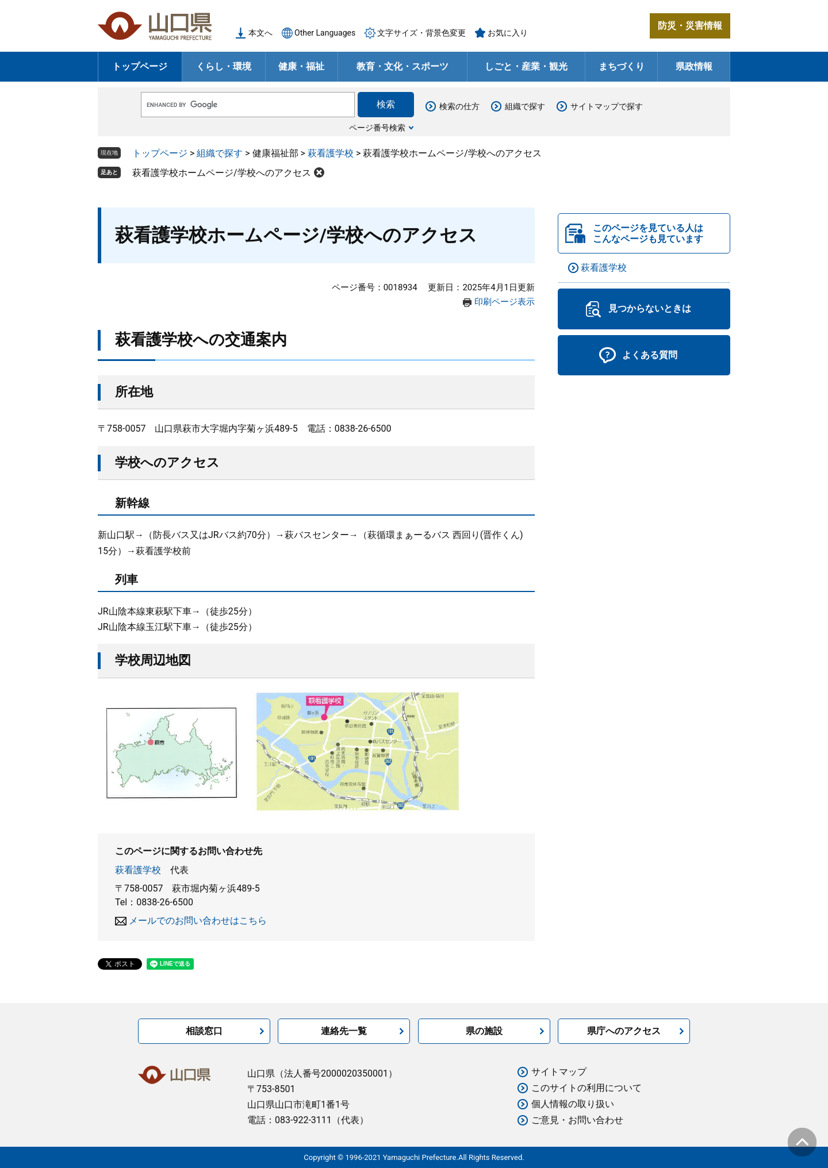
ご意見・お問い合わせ (577, 1120)
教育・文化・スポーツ (402, 66)
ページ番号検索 (377, 128)
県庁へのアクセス (624, 1030)
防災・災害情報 (690, 25)
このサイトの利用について (586, 1087)
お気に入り (508, 32)
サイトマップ (558, 1071)
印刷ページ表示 (504, 302)
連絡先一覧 (344, 1030)
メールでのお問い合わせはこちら (198, 920)
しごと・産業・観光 (526, 66)
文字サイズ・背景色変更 (421, 32)
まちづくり (622, 66)
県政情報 (694, 66)
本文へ (260, 32)
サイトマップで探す (606, 106)
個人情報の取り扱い (572, 1103)
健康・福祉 (301, 66)
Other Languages (324, 32)
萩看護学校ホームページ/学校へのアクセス (221, 172)
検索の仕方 (459, 106)
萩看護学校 (331, 153)
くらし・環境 (223, 66)
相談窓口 (204, 1030)
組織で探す (525, 106)
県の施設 (484, 1030)
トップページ (139, 66)
